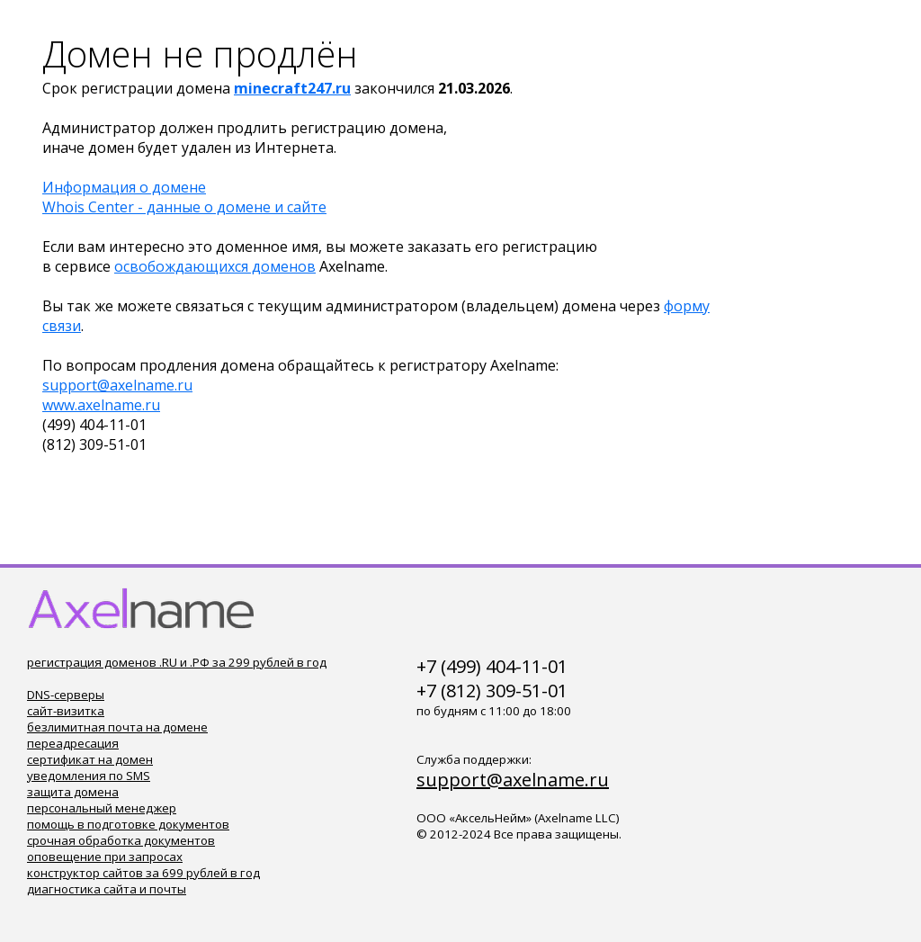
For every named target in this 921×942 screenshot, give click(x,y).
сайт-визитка (65, 711)
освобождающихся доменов (215, 266)
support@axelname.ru (117, 385)
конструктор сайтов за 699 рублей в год (143, 873)
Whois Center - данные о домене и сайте (184, 207)
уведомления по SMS (88, 775)
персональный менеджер (101, 808)
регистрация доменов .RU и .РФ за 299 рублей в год (176, 662)
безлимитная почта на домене (117, 727)
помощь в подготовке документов (128, 824)
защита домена (73, 792)
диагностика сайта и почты (106, 889)
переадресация (73, 743)
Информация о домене (124, 187)
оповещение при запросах (105, 856)
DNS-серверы (65, 694)
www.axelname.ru (101, 405)
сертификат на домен (90, 759)
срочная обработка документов (121, 840)
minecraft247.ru (292, 88)
